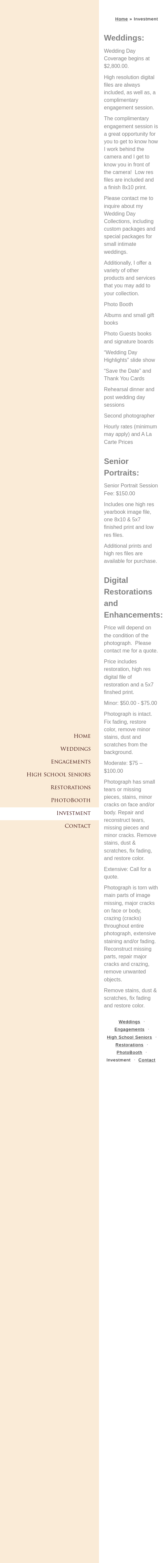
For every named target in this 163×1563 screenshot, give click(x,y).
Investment (73, 813)
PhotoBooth (71, 800)
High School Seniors (58, 775)
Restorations (70, 788)
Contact (78, 826)
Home (82, 736)
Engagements (71, 762)
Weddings (75, 749)
